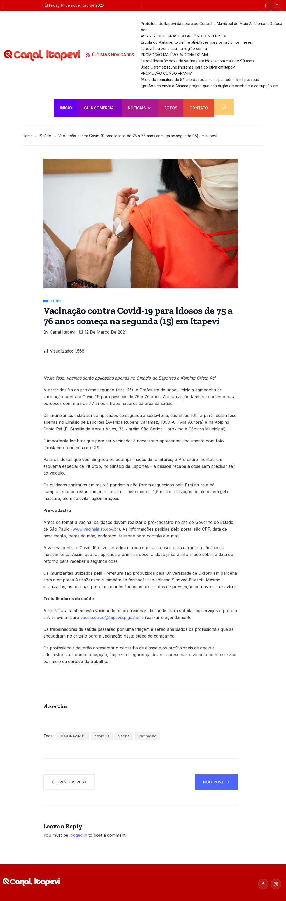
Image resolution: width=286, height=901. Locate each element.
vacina (123, 736)
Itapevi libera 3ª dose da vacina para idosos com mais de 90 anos (197, 61)
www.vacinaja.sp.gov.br (95, 529)
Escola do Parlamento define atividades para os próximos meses (196, 42)
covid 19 (102, 736)
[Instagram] (276, 884)
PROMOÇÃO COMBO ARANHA (166, 73)
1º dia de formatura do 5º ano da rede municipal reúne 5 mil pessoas (200, 79)
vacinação (147, 736)
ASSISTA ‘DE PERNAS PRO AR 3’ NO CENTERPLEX (183, 36)
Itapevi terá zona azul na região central (174, 48)
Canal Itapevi (62, 332)
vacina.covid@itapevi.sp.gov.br (110, 617)
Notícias (139, 108)
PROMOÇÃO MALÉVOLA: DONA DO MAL (175, 54)
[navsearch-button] (224, 107)
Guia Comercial (100, 108)
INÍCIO (66, 108)
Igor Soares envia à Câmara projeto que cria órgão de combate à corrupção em (209, 86)
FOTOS (170, 108)
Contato (199, 108)
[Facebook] (263, 884)
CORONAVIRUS (72, 736)
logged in (78, 835)
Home (28, 135)
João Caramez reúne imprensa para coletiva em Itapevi (188, 67)
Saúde (45, 135)
